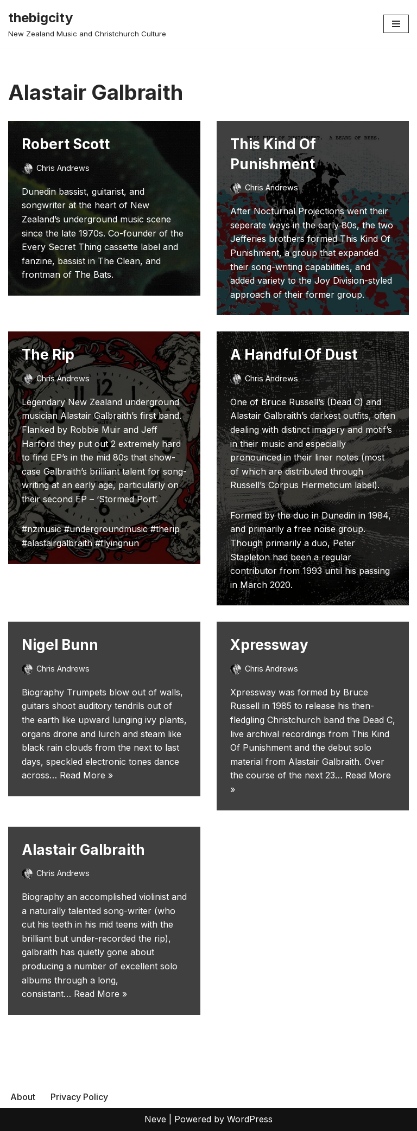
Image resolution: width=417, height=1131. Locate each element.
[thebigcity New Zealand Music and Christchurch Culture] (87, 24)
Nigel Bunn (60, 644)
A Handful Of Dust (293, 354)
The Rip (48, 354)
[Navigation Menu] (396, 24)
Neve (155, 1119)
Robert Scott (66, 144)
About (22, 1096)
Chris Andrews (63, 167)
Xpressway (269, 644)
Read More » (86, 775)
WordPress (250, 1119)
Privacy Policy (79, 1096)
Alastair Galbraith (83, 849)
